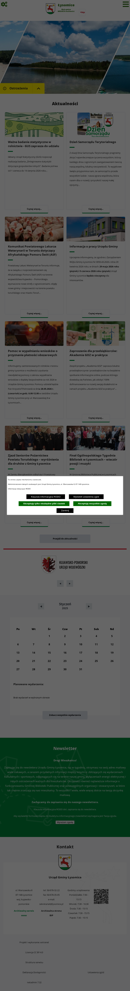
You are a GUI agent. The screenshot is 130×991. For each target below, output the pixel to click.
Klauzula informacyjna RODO (45, 496)
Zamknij (65, 510)
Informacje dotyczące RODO (19, 489)
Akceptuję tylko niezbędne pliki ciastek (44, 503)
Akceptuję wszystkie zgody (92, 503)
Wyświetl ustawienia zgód (86, 496)
